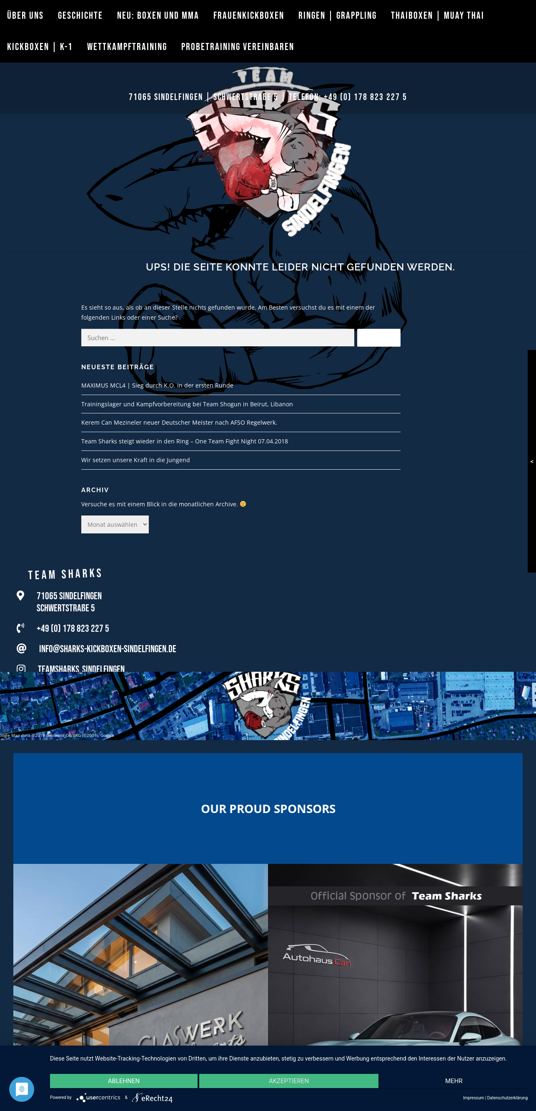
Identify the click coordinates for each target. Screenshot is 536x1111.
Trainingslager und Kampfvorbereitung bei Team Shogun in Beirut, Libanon (187, 404)
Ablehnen (121, 1082)
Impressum (473, 1098)
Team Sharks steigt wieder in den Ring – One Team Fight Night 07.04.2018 (184, 441)
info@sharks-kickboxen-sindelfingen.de (107, 651)
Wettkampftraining (127, 47)
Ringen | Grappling (337, 16)
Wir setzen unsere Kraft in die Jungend (135, 460)
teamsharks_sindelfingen (81, 671)
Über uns (25, 16)
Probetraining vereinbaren (237, 47)
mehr (457, 1082)
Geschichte (80, 16)
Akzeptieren (289, 1082)
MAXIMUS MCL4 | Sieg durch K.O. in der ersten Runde (157, 385)
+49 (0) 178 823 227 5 (365, 97)
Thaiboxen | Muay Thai (437, 16)
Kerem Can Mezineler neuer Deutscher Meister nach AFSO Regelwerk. (179, 422)
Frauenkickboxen (248, 16)
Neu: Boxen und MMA (158, 16)
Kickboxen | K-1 (40, 47)
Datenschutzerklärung (507, 1098)
